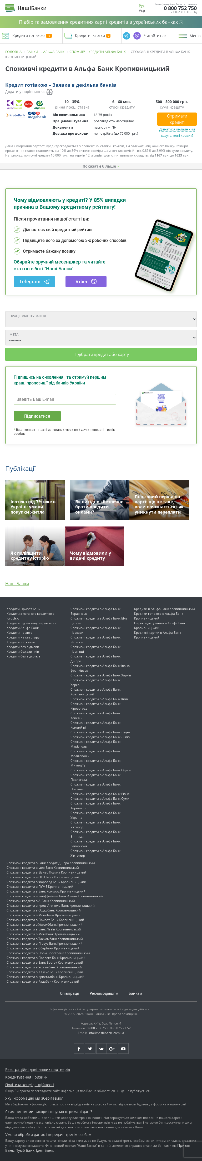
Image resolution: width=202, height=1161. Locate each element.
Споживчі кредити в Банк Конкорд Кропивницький (46, 891)
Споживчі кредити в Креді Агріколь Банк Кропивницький (51, 905)
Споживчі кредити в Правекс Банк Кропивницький (46, 957)
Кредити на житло (21, 642)
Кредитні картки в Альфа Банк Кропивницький (157, 635)
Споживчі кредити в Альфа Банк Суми (99, 798)
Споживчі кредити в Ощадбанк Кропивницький (44, 910)
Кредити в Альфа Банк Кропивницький (164, 609)
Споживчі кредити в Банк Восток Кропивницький (45, 962)
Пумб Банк (25, 1150)
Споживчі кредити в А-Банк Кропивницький (41, 901)
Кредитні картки (92, 36)
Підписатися (37, 416)
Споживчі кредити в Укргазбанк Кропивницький (44, 967)
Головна (13, 51)
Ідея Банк (44, 1150)
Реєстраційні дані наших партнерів (37, 1069)
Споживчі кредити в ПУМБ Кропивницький (40, 886)
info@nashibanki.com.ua (106, 1033)
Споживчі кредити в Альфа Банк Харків (100, 675)
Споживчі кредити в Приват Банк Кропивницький (45, 920)
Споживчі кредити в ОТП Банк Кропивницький (43, 877)
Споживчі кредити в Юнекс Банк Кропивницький (45, 972)
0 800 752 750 (180, 8)
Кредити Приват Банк (23, 609)
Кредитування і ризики (26, 1077)
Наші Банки (17, 584)
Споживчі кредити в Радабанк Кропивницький (43, 981)
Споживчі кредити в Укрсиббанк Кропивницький (45, 924)
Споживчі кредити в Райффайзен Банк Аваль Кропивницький (55, 896)
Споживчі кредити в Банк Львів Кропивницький (44, 929)
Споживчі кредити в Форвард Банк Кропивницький (46, 882)
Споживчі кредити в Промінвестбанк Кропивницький (48, 953)
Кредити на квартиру (23, 637)
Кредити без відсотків (23, 656)
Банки (32, 51)
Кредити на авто (19, 632)
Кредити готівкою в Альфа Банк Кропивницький (158, 616)
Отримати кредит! (177, 119)
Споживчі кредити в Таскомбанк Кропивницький (45, 938)
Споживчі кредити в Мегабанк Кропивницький (43, 934)
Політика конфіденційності (29, 1084)
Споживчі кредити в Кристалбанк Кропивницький (45, 976)
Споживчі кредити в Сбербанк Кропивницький (43, 948)
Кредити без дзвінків (23, 651)
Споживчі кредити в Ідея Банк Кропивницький (43, 867)
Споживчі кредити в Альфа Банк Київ (99, 699)
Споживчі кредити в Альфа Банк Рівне (100, 794)
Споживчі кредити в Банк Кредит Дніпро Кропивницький (51, 863)
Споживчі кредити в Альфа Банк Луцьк (100, 732)
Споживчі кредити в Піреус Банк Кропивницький (45, 943)
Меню (195, 36)
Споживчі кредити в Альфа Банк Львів (100, 737)
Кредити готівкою (32, 36)
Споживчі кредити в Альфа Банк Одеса (100, 770)
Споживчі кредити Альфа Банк (97, 51)
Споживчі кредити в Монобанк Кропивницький (43, 915)
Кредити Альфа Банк (23, 628)
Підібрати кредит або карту (101, 354)
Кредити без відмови (23, 647)
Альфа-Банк (53, 51)
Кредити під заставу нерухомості (32, 623)
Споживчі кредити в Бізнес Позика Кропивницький (46, 872)
